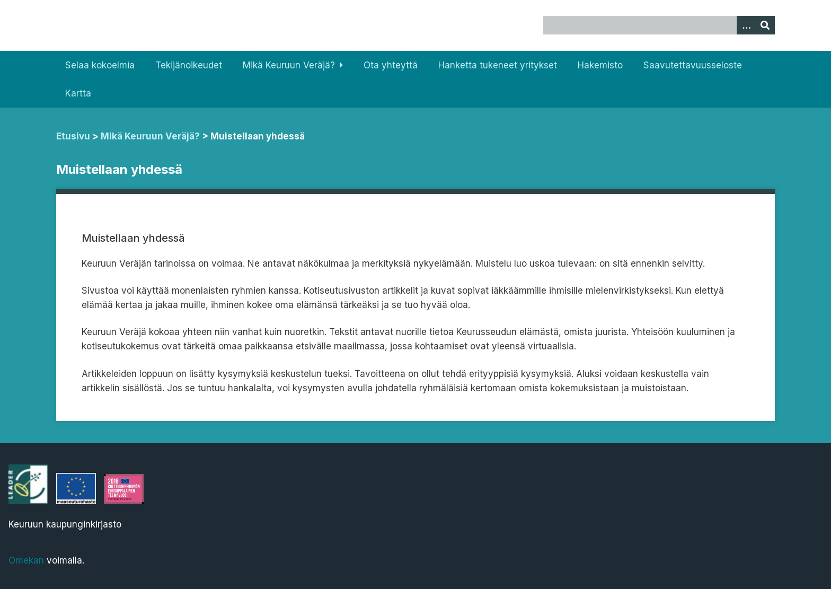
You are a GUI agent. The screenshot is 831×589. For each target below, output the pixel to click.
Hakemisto (600, 65)
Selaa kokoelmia (100, 65)
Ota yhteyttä (391, 65)
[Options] (746, 25)
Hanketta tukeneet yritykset (497, 65)
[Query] (658, 25)
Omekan (26, 560)
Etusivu (73, 136)
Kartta (78, 93)
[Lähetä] (765, 25)
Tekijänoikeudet (188, 65)
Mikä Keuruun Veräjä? (289, 65)
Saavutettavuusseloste (692, 65)
